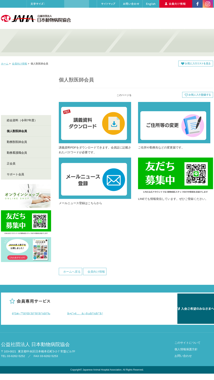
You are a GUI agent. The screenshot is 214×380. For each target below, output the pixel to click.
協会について (92, 18)
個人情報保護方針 (186, 355)
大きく (59, 4)
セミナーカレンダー (120, 18)
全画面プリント (144, 95)
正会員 (11, 163)
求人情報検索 (175, 18)
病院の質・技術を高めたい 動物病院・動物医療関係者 (26, 42)
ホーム (4, 63)
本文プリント (169, 95)
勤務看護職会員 (17, 152)
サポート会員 (15, 174)
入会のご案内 (200, 18)
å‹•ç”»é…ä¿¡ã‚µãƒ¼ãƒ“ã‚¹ (85, 313)
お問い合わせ (183, 362)
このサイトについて (187, 349)
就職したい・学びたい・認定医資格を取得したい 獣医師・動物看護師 (80, 42)
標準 (51, 4)
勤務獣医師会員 (17, 141)
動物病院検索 (149, 18)
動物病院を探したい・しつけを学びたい (134, 42)
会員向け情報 (19, 63)
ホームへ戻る (72, 271)
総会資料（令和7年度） (22, 120)
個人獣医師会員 (17, 131)
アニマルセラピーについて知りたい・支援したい (188, 42)
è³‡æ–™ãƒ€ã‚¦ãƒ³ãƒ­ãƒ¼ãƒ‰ (31, 313)
